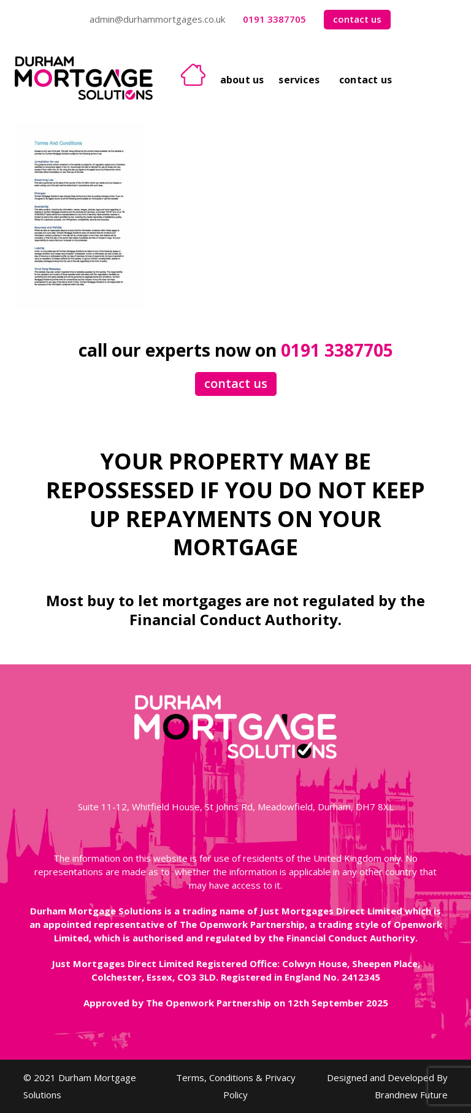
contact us (357, 19)
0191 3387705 (274, 19)
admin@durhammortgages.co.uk (157, 19)
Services (299, 79)
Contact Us (365, 79)
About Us (242, 79)
